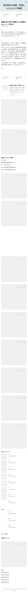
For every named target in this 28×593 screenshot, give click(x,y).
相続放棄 (10, 525)
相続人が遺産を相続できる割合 (15, 512)
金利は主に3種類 (12, 467)
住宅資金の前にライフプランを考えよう (17, 494)
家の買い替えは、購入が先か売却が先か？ (17, 501)
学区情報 (10, 474)
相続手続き (11, 518)
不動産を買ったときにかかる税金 (15, 460)
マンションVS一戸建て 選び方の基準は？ (17, 487)
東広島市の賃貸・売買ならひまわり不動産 (14, 6)
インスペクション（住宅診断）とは (16, 481)
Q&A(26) (2, 68)
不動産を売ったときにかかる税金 (15, 454)
